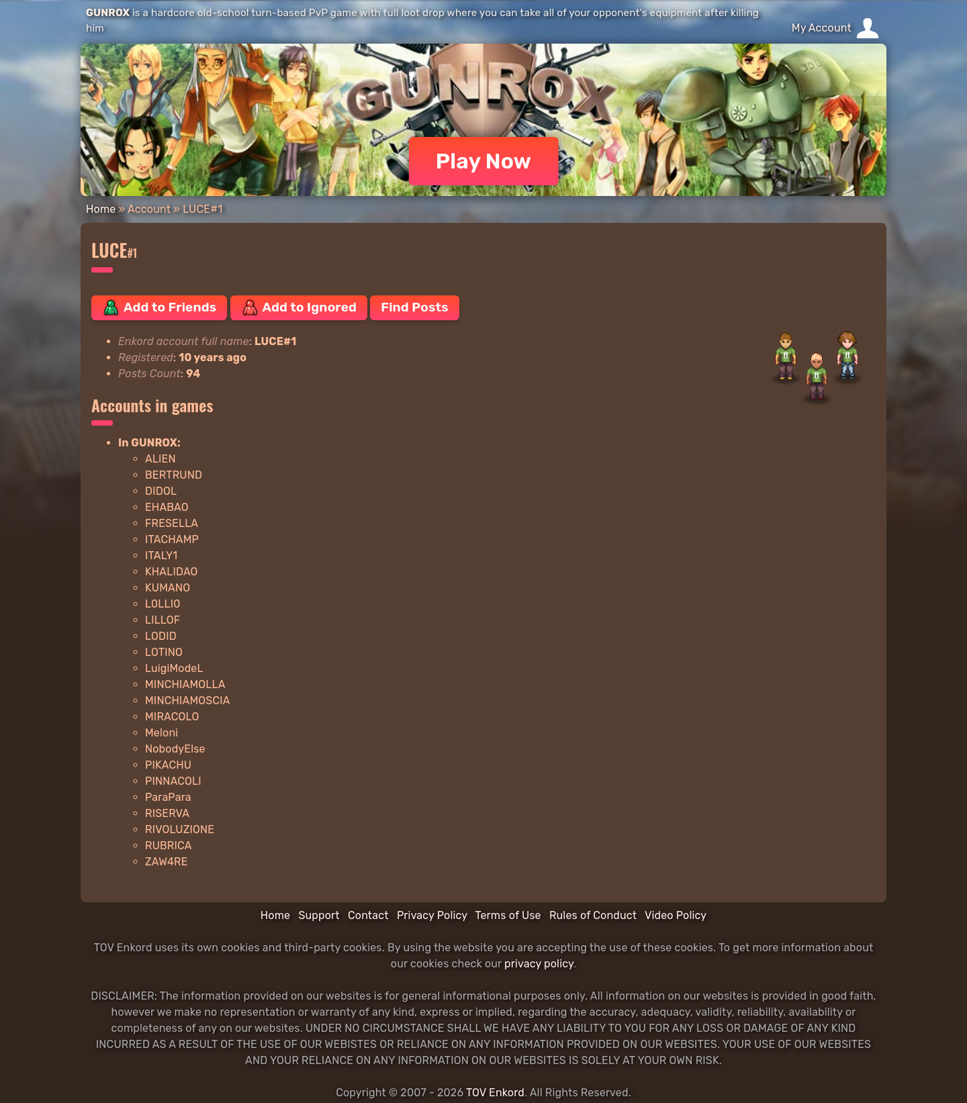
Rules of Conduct (593, 915)
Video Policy (675, 915)
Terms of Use (508, 915)
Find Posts (414, 307)
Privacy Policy (432, 915)
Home (101, 209)
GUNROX (108, 13)
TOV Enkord (495, 1092)
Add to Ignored (299, 307)
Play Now (484, 161)
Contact (368, 915)
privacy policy (538, 963)
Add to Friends (159, 307)
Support (318, 915)
